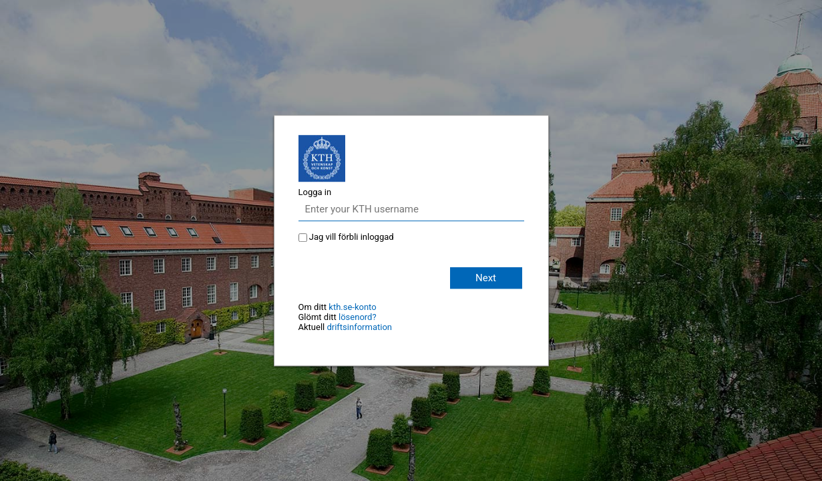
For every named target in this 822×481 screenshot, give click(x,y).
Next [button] (485, 278)
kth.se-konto (352, 307)
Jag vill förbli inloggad (351, 237)
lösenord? (358, 317)
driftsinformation (359, 327)
